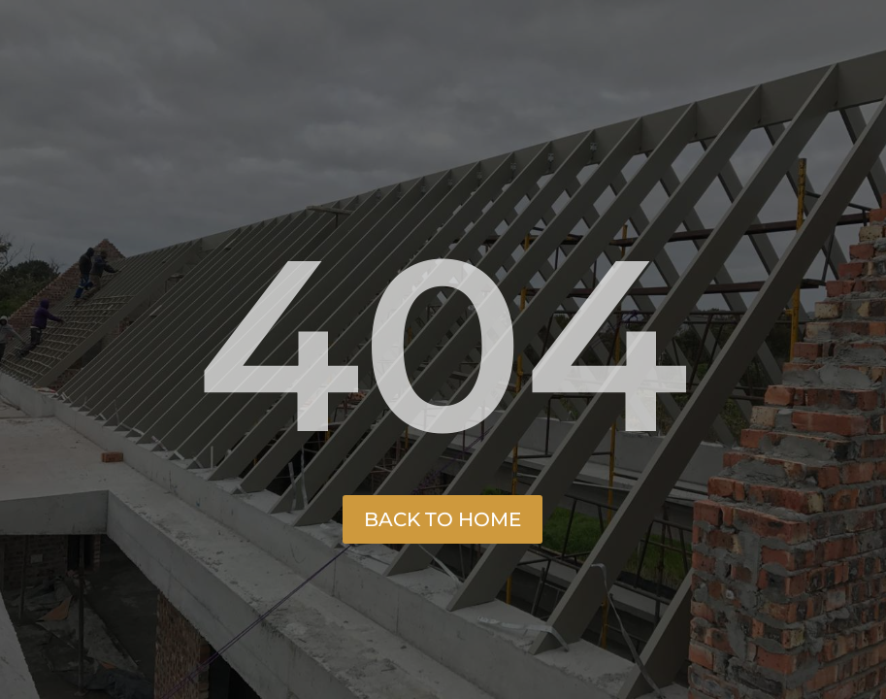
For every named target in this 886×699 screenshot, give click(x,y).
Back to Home (442, 519)
